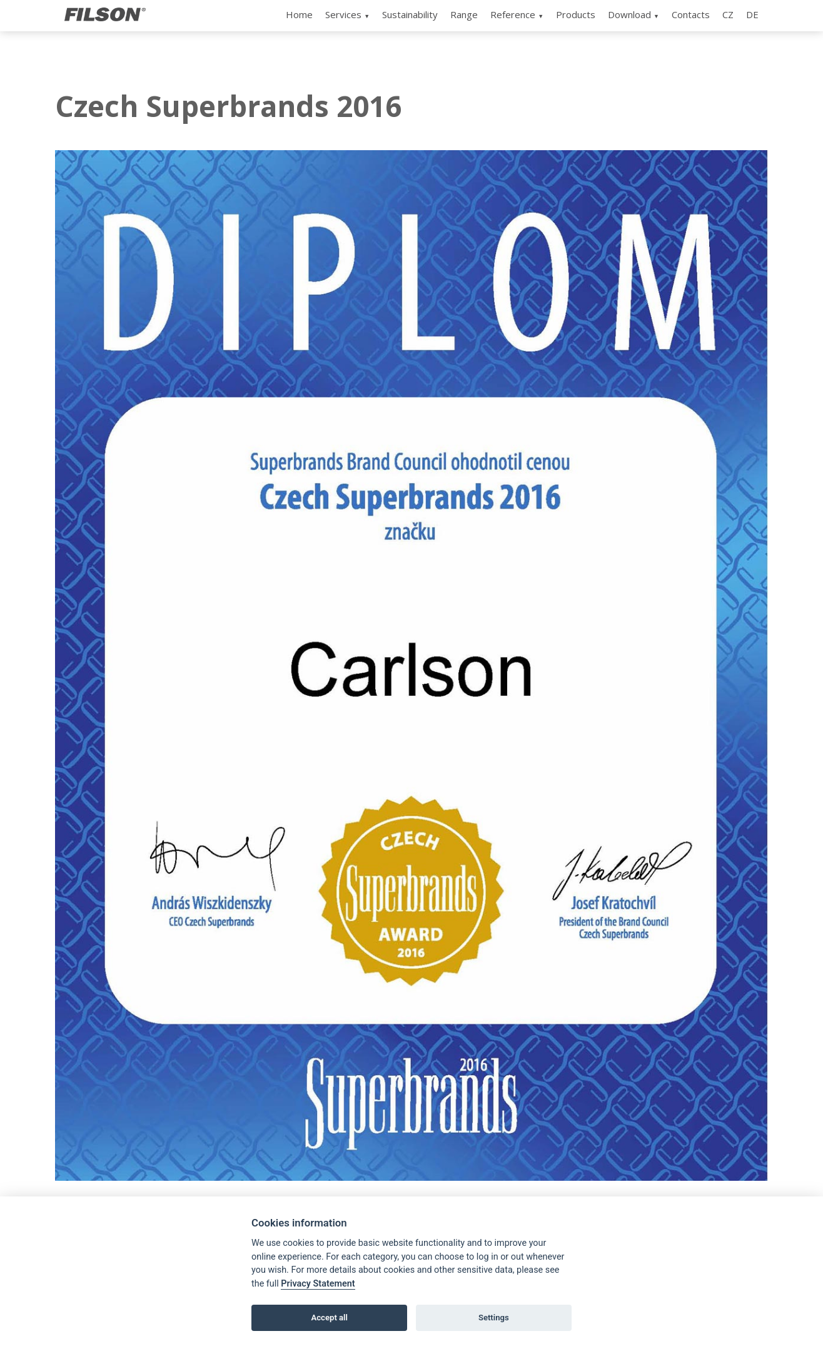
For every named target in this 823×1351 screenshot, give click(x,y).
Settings (493, 1317)
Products (575, 14)
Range (464, 14)
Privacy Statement (318, 1283)
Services (343, 14)
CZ (728, 14)
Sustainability (410, 14)
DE (752, 14)
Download (629, 14)
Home (299, 14)
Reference (512, 14)
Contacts (691, 14)
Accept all (329, 1317)
